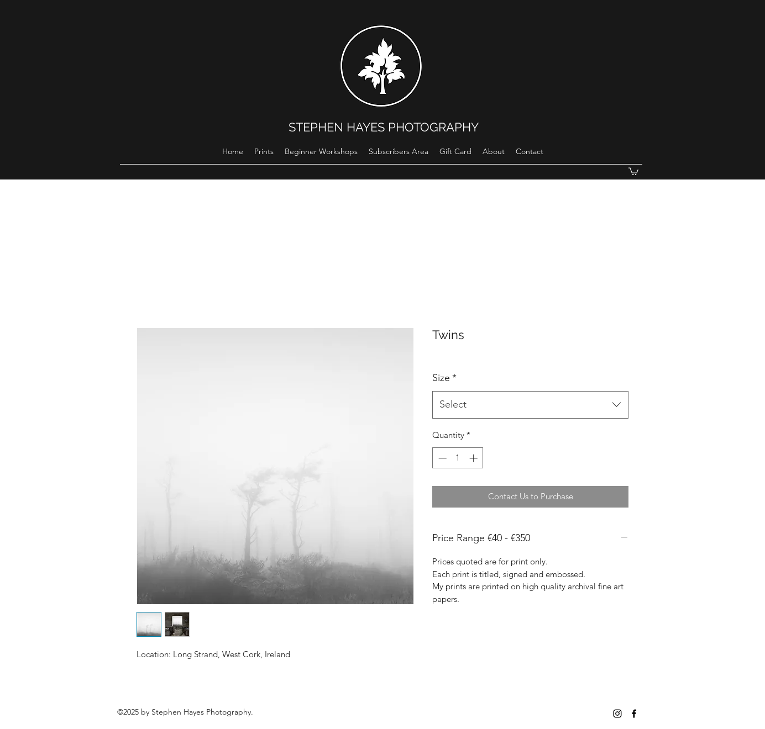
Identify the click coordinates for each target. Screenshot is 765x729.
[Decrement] (441, 458)
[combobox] (530, 405)
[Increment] (474, 458)
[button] (633, 171)
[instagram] (617, 713)
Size (444, 378)
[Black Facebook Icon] (634, 713)
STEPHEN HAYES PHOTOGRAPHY (384, 127)
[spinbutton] (458, 458)
